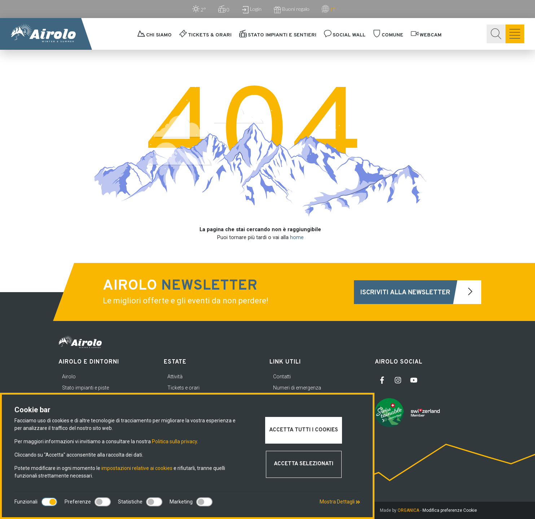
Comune (388, 35)
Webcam (426, 35)
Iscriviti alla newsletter (420, 292)
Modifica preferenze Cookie (449, 510)
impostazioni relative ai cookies (136, 468)
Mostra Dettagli (340, 502)
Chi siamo (154, 35)
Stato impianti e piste (85, 388)
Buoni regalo (292, 9)
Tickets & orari (205, 35)
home (297, 237)
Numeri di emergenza (297, 388)
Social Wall (344, 35)
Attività (175, 376)
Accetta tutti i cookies (303, 430)
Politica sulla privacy (174, 441)
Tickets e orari (183, 388)
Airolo (69, 376)
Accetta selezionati (303, 464)
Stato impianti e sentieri (277, 35)
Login (252, 9)
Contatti (282, 376)
